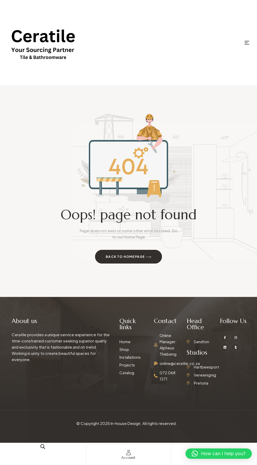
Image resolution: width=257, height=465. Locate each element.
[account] (128, 452)
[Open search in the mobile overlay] (42, 446)
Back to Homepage (128, 257)
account (128, 457)
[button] (218, 453)
